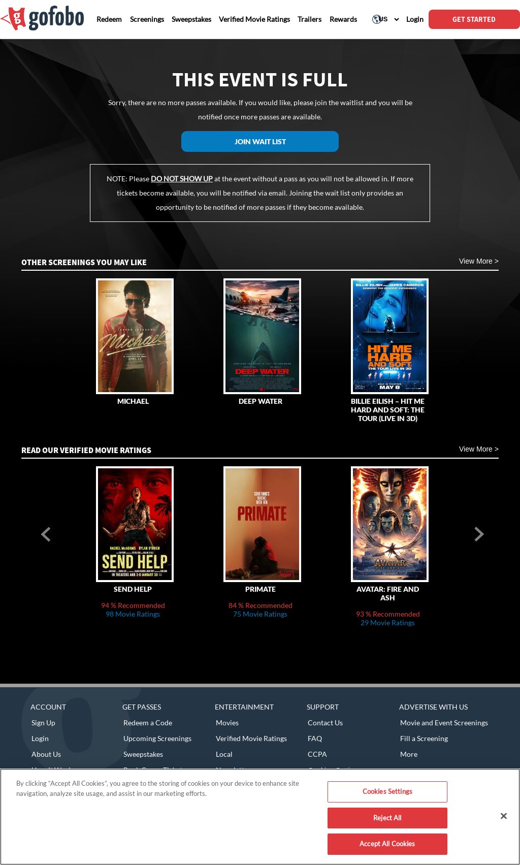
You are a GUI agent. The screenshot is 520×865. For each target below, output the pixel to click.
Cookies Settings (387, 791)
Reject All (387, 818)
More (408, 754)
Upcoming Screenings (157, 738)
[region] (260, 816)
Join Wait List (260, 141)
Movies (227, 722)
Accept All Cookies (387, 844)
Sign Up (43, 722)
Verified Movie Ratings (251, 738)
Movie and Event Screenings (444, 722)
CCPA (317, 754)
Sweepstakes (143, 754)
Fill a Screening (424, 738)
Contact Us (325, 722)
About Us (46, 754)
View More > (479, 261)
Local (224, 754)
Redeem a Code (147, 722)
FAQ (315, 738)
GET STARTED (474, 19)
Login (40, 738)
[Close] (504, 816)
